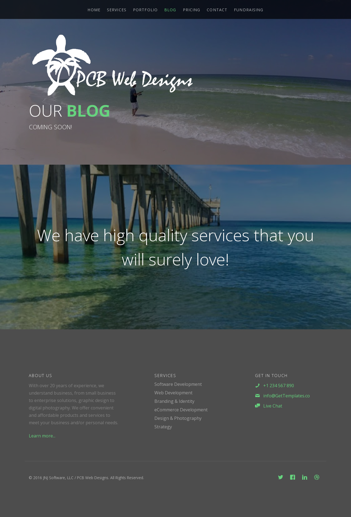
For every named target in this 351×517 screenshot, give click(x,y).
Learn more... (42, 436)
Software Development (178, 384)
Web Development (173, 393)
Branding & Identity (174, 401)
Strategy (163, 427)
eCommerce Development (181, 410)
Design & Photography (178, 418)
